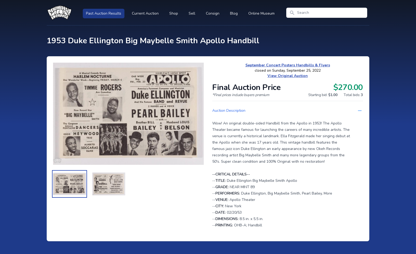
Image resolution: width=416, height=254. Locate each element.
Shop (173, 13)
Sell (192, 13)
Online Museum (261, 13)
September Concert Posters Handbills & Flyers (287, 65)
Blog (234, 13)
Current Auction (145, 13)
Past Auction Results (103, 13)
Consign (212, 13)
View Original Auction (287, 75)
